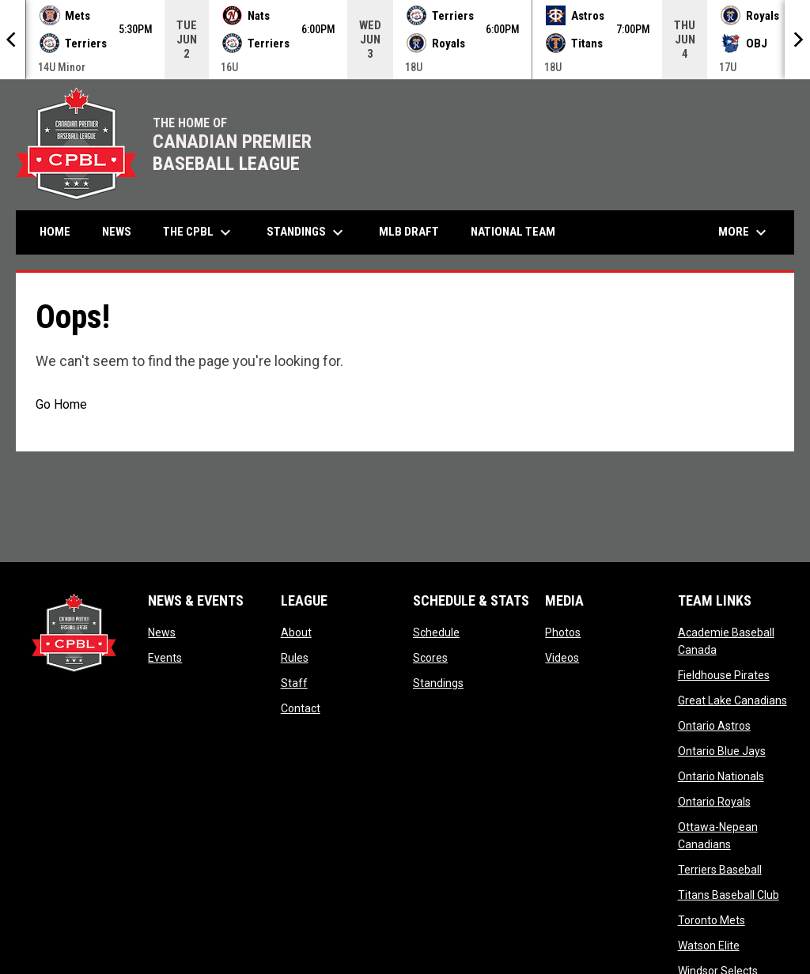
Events (165, 657)
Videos (562, 657)
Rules (294, 657)
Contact (300, 708)
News (162, 632)
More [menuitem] (744, 232)
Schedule (436, 632)
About (296, 632)
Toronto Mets (711, 920)
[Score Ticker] (405, 39)
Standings (438, 683)
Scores (430, 657)
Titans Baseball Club (728, 895)
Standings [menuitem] (307, 232)
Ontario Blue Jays (722, 751)
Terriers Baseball (720, 869)
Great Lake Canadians (732, 700)
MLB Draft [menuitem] (409, 232)
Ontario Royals (714, 801)
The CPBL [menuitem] (199, 232)
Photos (563, 632)
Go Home (61, 404)
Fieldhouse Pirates (724, 675)
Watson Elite (709, 945)
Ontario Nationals (721, 776)
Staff (294, 683)
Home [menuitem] (55, 232)
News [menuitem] (116, 232)
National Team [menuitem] (513, 232)
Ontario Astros (714, 725)
